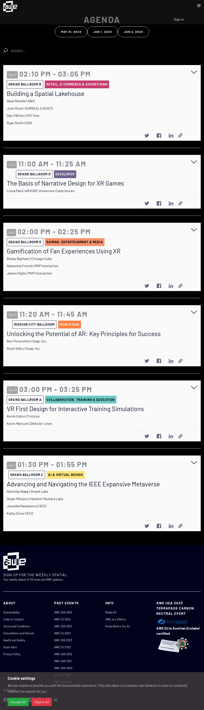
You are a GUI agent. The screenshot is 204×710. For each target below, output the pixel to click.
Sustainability (11, 612)
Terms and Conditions (16, 626)
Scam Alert (10, 647)
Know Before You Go (117, 626)
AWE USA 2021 (63, 661)
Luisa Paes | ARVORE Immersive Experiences (41, 191)
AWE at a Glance (115, 619)
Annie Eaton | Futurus (23, 416)
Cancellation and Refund (18, 633)
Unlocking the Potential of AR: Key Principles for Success (84, 333)
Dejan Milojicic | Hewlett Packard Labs (35, 499)
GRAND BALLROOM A (25, 400)
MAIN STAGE (70, 324)
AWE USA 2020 (63, 668)
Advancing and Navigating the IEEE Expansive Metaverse (83, 484)
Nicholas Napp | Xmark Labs (27, 491)
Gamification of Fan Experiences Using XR (64, 251)
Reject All (41, 702)
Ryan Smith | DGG (19, 123)
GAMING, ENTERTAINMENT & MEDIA (74, 242)
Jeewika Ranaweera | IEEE (27, 506)
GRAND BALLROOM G (24, 242)
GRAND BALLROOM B (24, 84)
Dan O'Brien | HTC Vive (23, 115)
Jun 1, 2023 (102, 31)
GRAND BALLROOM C (26, 475)
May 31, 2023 (71, 31)
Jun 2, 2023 (133, 31)
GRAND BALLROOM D (34, 174)
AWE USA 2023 (63, 640)
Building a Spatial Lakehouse (45, 93)
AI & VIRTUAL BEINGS (65, 475)
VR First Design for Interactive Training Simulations (75, 408)
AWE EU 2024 (62, 619)
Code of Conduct (13, 619)
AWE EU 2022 (62, 647)
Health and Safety (14, 640)
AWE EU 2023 (62, 633)
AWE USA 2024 (63, 626)
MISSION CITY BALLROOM (34, 324)
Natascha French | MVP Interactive (32, 266)
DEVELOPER (65, 174)
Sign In (179, 19)
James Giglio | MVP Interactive (29, 273)
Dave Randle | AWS (21, 101)
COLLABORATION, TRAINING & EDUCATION (81, 400)
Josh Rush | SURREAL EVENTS (30, 108)
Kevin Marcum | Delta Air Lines (29, 423)
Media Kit (111, 612)
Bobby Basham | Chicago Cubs (29, 258)
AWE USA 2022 (63, 654)
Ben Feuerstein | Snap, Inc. (27, 341)
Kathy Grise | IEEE (20, 513)
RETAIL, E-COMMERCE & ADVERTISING (77, 84)
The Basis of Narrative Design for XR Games (65, 183)
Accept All (18, 702)
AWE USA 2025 (63, 612)
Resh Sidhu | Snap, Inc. (23, 348)
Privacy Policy (11, 654)
